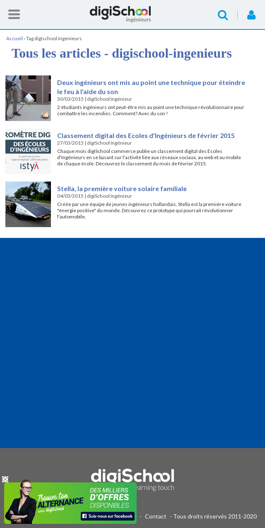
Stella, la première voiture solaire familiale (122, 188)
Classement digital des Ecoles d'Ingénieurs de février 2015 (146, 135)
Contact (155, 516)
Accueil (132, 14)
